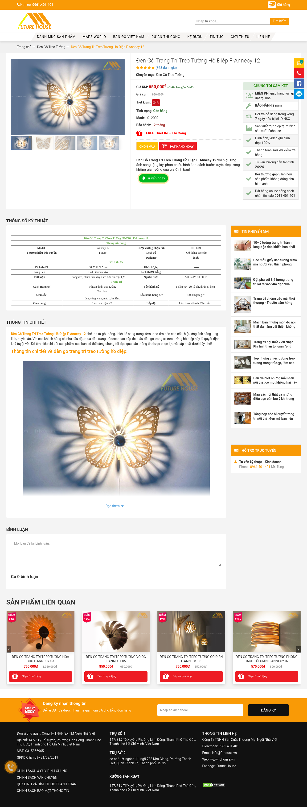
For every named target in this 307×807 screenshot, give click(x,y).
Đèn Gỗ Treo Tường (51, 47)
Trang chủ (24, 47)
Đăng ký (268, 710)
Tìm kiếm (280, 21)
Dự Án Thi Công (165, 37)
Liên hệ (263, 37)
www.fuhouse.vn (222, 759)
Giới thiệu (240, 37)
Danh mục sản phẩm (56, 37)
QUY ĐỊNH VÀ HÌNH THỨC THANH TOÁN (47, 784)
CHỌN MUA (147, 146)
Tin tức (217, 37)
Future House (226, 766)
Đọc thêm (113, 506)
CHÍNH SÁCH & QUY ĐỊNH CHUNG (42, 771)
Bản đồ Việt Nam (128, 37)
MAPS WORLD (94, 37)
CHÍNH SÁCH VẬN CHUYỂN (37, 777)
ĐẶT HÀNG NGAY (178, 146)
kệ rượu (194, 37)
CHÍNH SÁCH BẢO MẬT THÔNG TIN (43, 791)
